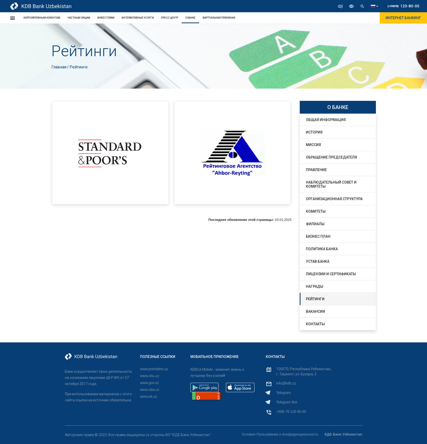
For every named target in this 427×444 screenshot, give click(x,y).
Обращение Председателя (331, 157)
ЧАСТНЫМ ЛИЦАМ (78, 17)
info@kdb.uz (286, 383)
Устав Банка (317, 261)
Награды (314, 286)
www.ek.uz (148, 396)
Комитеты (316, 211)
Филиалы (315, 224)
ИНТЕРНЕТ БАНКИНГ (403, 18)
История (314, 132)
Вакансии (315, 311)
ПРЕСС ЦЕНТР (169, 17)
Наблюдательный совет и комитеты (331, 184)
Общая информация (326, 120)
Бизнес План (318, 236)
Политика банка (322, 249)
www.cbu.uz (149, 376)
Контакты (315, 324)
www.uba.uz (149, 390)
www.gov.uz (149, 383)
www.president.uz (154, 369)
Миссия (313, 145)
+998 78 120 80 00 (291, 412)
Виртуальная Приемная (219, 17)
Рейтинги (315, 299)
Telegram (283, 393)
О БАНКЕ (190, 17)
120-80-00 (403, 6)
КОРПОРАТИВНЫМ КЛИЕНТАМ (42, 17)
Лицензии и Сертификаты (331, 274)
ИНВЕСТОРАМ (105, 17)
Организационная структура (334, 199)
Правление (316, 170)
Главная (59, 67)
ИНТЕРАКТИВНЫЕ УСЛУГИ (138, 17)
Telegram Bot (286, 402)
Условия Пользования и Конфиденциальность (280, 434)
